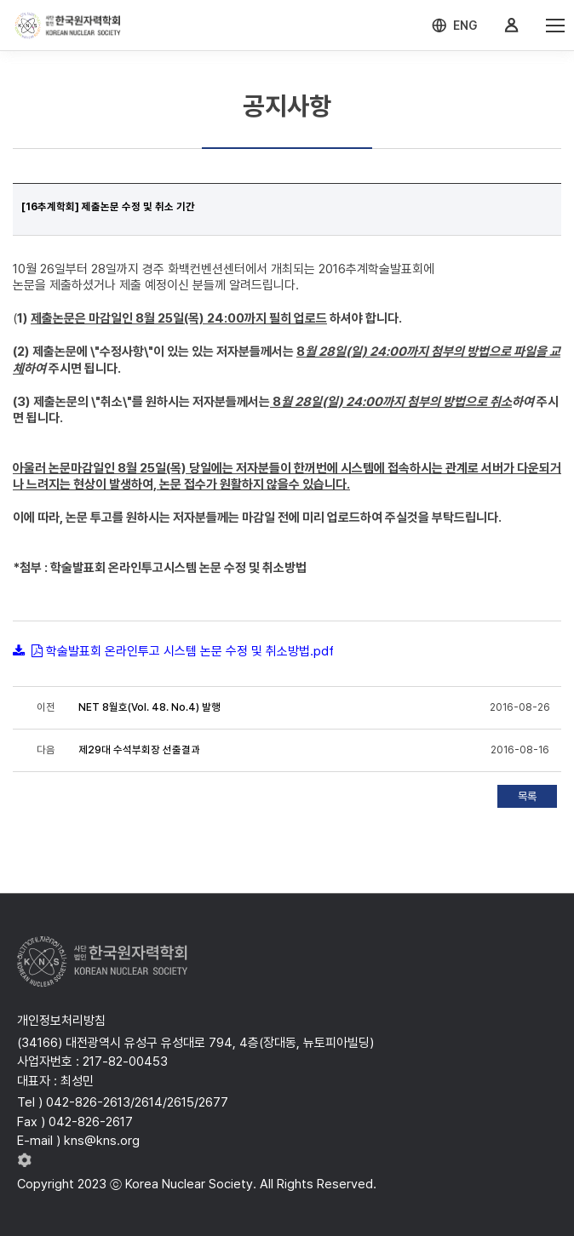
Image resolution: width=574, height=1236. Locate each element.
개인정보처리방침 (61, 1020)
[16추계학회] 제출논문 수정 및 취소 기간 (108, 207)
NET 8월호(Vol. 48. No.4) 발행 (149, 707)
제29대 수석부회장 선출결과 (139, 750)
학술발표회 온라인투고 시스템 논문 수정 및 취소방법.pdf (190, 651)
